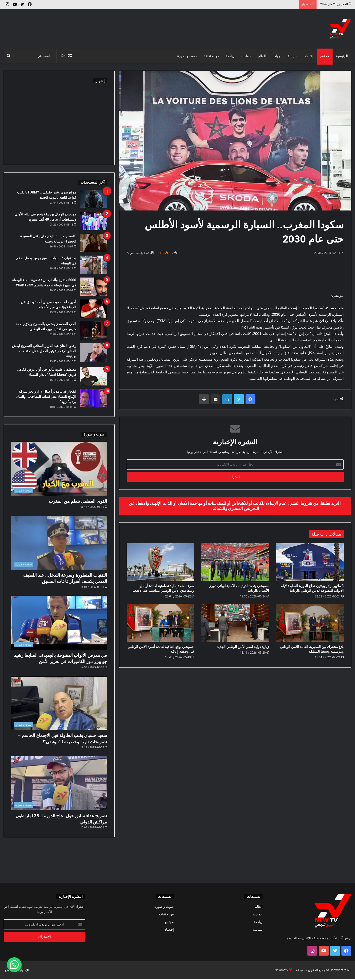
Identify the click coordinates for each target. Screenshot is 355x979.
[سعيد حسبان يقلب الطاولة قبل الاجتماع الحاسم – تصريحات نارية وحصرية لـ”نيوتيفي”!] (59, 703)
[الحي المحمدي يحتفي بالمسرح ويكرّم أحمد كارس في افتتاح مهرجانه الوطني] (93, 330)
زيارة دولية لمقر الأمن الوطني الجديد (243, 647)
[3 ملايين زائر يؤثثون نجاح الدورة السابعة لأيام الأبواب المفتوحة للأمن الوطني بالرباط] (310, 562)
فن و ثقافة (211, 56)
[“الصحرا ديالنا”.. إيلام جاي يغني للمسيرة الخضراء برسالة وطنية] (93, 243)
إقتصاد (308, 56)
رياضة (230, 56)
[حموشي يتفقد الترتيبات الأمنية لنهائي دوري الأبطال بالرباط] (235, 562)
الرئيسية (342, 56)
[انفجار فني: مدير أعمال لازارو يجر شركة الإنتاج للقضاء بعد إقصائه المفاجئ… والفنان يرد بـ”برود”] (93, 398)
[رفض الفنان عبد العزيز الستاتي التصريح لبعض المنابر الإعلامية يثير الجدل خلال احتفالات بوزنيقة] (93, 352)
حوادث (246, 56)
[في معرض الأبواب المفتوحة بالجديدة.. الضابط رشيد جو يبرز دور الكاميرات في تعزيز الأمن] (59, 623)
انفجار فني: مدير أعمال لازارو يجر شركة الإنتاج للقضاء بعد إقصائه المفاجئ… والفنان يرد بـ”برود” (46, 396)
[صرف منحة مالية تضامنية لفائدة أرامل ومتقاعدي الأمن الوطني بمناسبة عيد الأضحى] (160, 562)
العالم (262, 56)
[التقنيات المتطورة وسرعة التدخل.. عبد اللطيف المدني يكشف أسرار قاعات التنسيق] (59, 543)
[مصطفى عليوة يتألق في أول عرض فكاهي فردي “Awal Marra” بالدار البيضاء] (93, 376)
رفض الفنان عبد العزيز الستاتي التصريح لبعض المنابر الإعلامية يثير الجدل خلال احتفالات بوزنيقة (44, 351)
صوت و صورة (187, 56)
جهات (277, 56)
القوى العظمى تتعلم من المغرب (78, 501)
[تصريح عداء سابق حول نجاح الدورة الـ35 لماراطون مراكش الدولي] (59, 783)
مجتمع (324, 56)
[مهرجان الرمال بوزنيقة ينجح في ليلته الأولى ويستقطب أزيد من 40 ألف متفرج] (93, 221)
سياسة (292, 56)
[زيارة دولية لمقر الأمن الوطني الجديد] (235, 623)
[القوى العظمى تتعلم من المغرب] (59, 469)
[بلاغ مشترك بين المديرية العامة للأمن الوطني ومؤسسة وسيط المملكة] (310, 623)
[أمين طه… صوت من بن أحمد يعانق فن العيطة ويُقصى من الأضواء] (93, 308)
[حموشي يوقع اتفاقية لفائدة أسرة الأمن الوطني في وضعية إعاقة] (160, 623)
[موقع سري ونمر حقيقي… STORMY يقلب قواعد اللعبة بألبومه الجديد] (93, 199)
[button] (14, 964)
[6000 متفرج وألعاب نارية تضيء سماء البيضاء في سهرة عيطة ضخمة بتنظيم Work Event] (93, 287)
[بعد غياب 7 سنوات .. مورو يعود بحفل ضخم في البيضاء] (93, 265)
